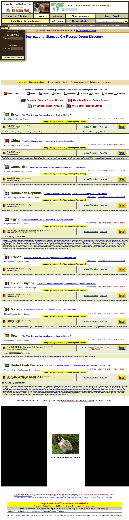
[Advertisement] (65, 58)
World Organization (27, 515)
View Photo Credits (116, 515)
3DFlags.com (105, 515)
